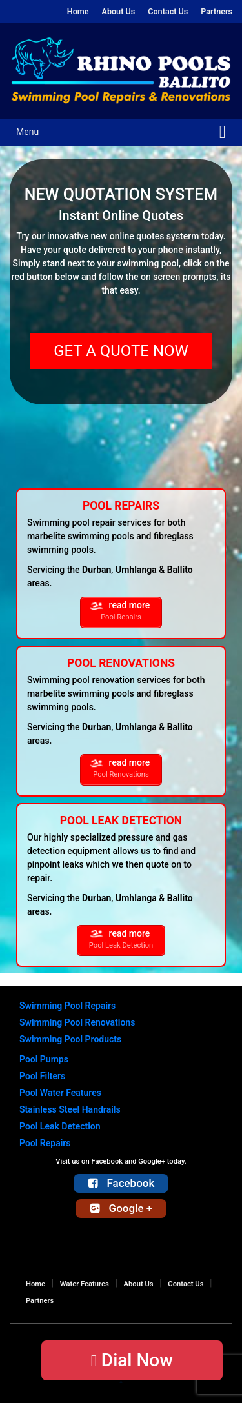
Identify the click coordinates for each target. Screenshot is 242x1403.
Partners (216, 11)
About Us (118, 11)
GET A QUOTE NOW (121, 351)
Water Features (84, 1284)
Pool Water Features (60, 1093)
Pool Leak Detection (60, 1126)
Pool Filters (42, 1076)
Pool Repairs (45, 1143)
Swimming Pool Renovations (77, 1022)
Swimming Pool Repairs (67, 1005)
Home (78, 11)
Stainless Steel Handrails (70, 1109)
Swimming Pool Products (70, 1039)
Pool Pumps (43, 1059)
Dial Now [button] (132, 1360)
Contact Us (168, 11)
